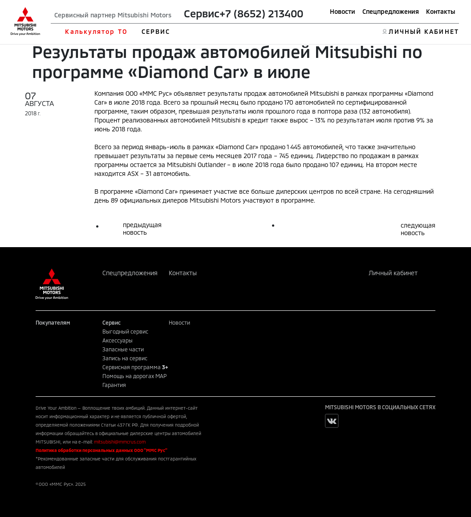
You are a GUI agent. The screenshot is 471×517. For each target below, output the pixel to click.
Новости (342, 11)
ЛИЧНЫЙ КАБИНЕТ (424, 31)
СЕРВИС (156, 31)
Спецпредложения (390, 11)
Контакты (440, 11)
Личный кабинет (393, 273)
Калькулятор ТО (96, 31)
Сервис (201, 13)
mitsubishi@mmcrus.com (120, 441)
